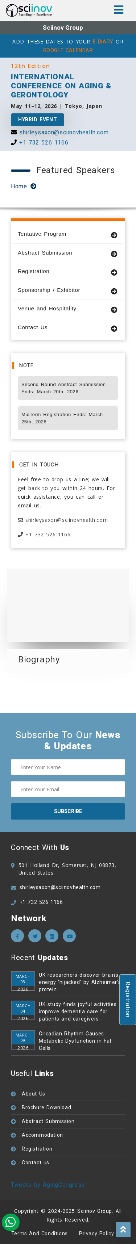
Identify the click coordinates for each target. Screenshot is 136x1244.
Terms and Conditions (39, 1233)
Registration (68, 271)
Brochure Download (46, 1107)
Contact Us (68, 327)
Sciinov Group (63, 27)
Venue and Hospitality (68, 309)
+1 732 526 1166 (43, 142)
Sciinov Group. (95, 1211)
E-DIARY (103, 42)
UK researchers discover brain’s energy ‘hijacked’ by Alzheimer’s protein (80, 982)
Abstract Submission (68, 253)
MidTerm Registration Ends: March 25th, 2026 (62, 418)
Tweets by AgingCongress (48, 1184)
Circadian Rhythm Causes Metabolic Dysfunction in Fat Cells (75, 1041)
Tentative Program (68, 234)
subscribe (68, 811)
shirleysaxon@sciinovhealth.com (63, 132)
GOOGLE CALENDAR (68, 50)
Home (19, 186)
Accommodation (42, 1135)
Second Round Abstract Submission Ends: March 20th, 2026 (63, 388)
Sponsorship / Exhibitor (68, 290)
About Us (33, 1094)
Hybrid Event (37, 119)
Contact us (35, 1162)
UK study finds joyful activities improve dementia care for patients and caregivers (77, 1011)
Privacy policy (96, 1233)
